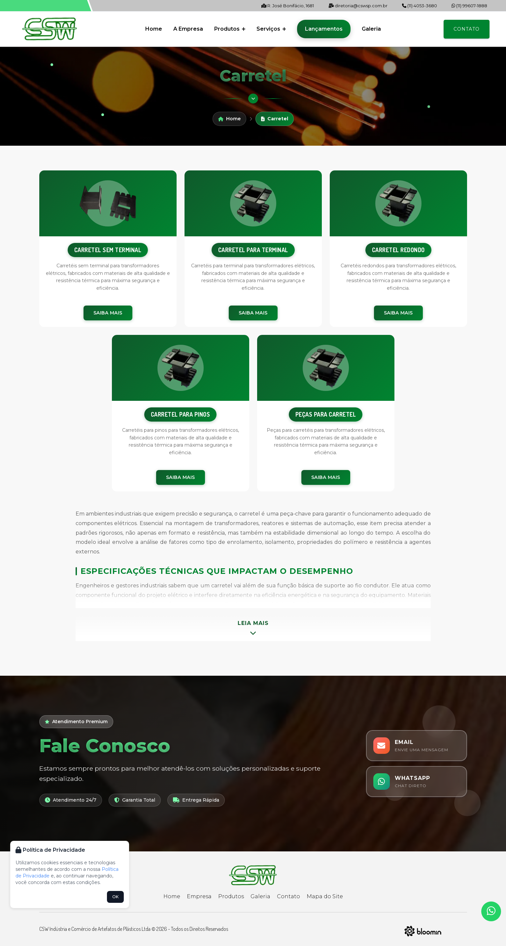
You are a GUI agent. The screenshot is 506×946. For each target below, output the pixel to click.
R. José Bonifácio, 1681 (287, 5)
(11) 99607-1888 (469, 5)
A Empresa (188, 29)
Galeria (371, 29)
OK (115, 896)
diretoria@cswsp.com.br (358, 5)
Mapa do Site (325, 896)
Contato (467, 29)
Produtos (229, 29)
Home (153, 29)
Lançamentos (324, 29)
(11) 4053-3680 (419, 5)
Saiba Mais (107, 313)
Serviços (271, 29)
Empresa (199, 896)
